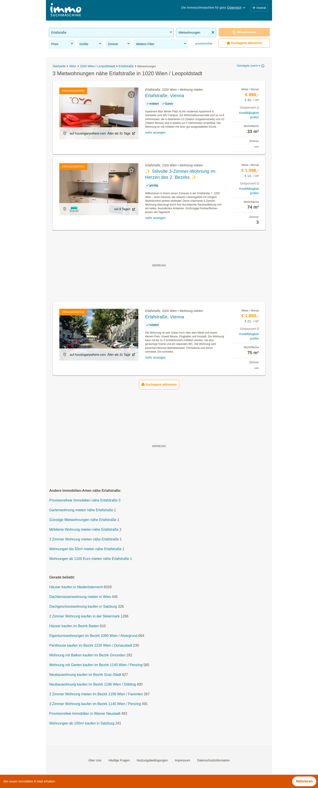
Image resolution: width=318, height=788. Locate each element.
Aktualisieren (244, 32)
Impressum (182, 760)
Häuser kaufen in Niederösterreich (76, 587)
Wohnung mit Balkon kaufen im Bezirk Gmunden (87, 655)
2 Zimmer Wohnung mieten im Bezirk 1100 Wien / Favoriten (96, 694)
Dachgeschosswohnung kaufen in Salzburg (83, 607)
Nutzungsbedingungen (152, 760)
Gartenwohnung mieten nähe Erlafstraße (81, 510)
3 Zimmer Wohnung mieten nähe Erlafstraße (84, 539)
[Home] (65, 10)
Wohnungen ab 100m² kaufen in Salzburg (81, 723)
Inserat (259, 8)
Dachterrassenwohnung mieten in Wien (80, 597)
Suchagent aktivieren (244, 43)
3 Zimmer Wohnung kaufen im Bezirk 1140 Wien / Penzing (95, 704)
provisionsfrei (203, 43)
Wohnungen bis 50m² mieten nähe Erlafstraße (85, 549)
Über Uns (94, 760)
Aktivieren (304, 781)
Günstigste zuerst (249, 65)
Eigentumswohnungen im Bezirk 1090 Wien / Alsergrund (93, 636)
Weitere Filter (161, 44)
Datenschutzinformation (213, 760)
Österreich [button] (236, 7)
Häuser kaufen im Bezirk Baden (74, 626)
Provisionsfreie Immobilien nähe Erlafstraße (83, 500)
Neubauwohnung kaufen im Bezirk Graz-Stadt (85, 675)
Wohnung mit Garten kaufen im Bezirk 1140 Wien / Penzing (95, 665)
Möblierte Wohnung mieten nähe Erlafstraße (84, 530)
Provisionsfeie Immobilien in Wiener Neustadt (84, 714)
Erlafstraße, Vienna (164, 95)
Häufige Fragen (119, 760)
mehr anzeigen (155, 132)
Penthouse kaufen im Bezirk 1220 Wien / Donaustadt (90, 646)
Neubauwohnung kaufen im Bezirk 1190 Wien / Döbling (92, 684)
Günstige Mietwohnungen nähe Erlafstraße (82, 520)
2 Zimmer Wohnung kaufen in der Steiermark (84, 616)
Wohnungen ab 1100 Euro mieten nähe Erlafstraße (89, 559)
